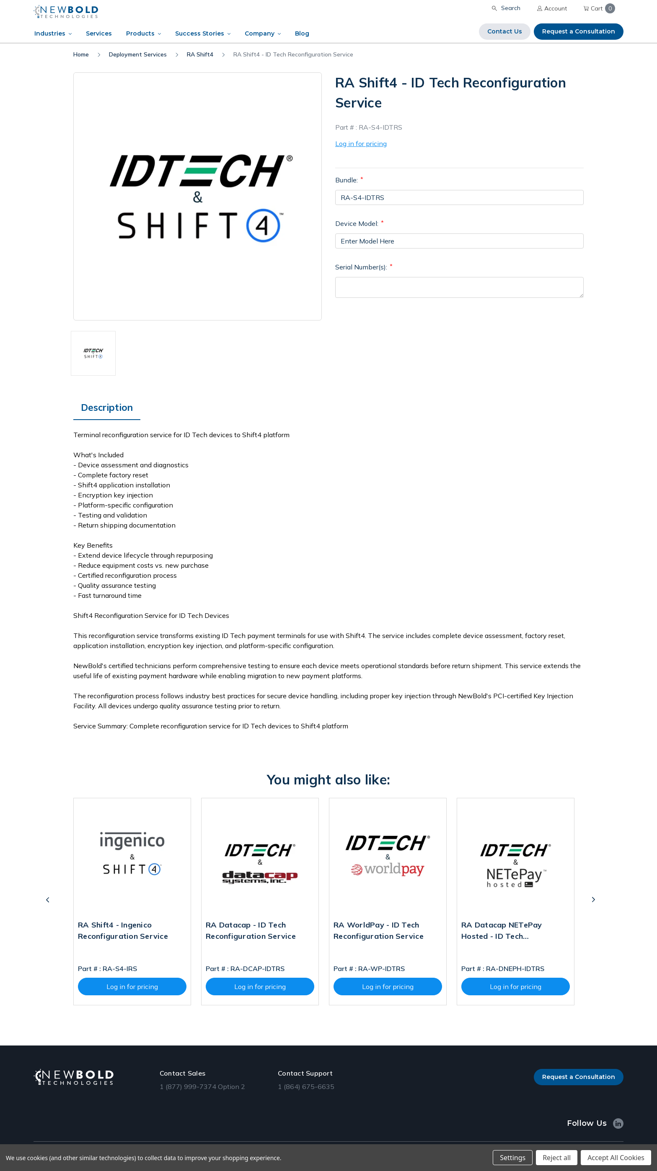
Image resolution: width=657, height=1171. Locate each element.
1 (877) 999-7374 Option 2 (202, 1086)
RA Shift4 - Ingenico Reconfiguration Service (123, 930)
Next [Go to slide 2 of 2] (596, 902)
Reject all (557, 1157)
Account (552, 8)
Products (140, 33)
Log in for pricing (361, 143)
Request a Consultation (578, 31)
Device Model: (359, 223)
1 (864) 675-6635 (306, 1086)
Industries (49, 33)
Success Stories (199, 33)
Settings (512, 1157)
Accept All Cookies (615, 1157)
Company (259, 33)
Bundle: (349, 179)
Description (107, 407)
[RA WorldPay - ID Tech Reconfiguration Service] (388, 856)
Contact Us (504, 31)
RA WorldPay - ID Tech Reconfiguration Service (379, 930)
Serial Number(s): (364, 266)
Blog (302, 33)
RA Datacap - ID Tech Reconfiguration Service (251, 930)
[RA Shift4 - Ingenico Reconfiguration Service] (132, 856)
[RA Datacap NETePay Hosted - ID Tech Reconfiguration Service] (515, 856)
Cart (599, 8)
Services (99, 33)
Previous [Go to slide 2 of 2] (51, 902)
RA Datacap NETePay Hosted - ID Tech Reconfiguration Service (506, 931)
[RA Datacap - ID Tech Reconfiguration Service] (260, 856)
